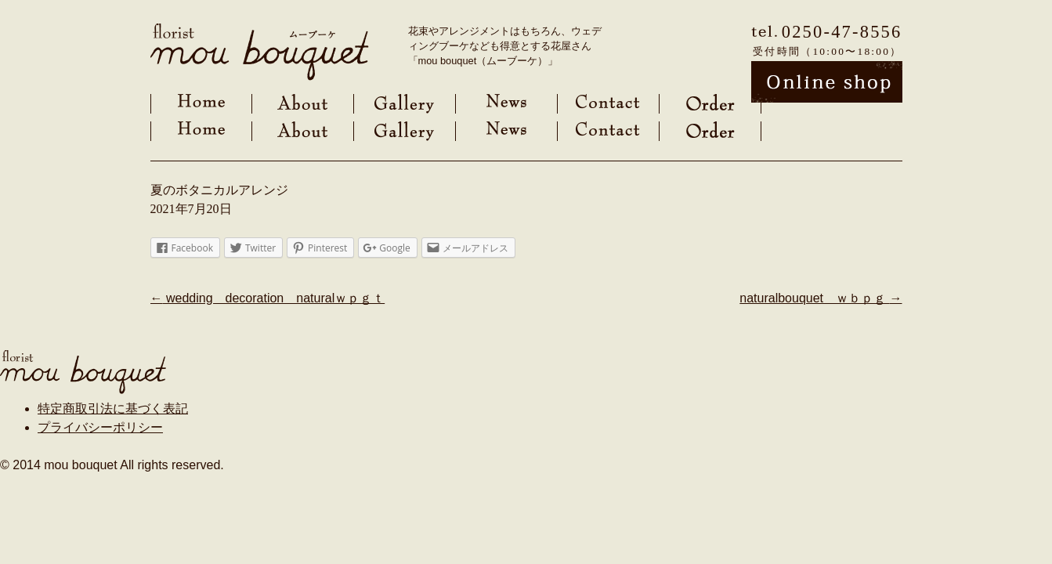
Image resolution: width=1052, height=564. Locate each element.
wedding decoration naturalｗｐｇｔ (267, 298)
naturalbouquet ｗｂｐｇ (820, 298)
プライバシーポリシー (100, 427)
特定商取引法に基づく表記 (113, 408)
